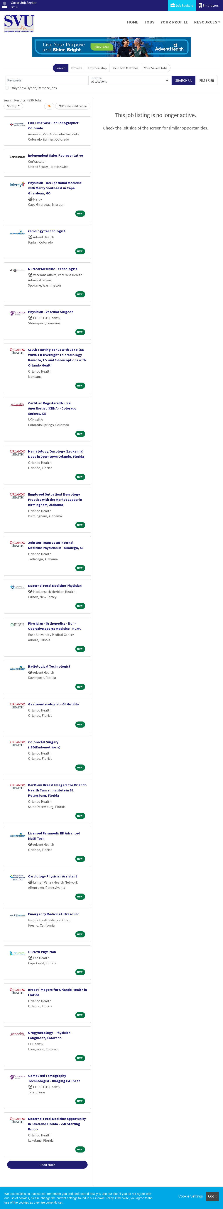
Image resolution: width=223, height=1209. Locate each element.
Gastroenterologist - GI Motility (53, 704)
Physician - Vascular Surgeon (50, 312)
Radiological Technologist (49, 666)
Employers (209, 5)
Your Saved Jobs (155, 68)
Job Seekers (182, 5)
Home (132, 22)
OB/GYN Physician (42, 952)
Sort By (12, 106)
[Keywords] (46, 80)
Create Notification (73, 106)
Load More (47, 1165)
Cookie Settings (190, 1196)
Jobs (149, 22)
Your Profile (174, 22)
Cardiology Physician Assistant (52, 876)
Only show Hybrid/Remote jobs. (33, 88)
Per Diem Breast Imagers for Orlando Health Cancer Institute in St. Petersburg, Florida (57, 790)
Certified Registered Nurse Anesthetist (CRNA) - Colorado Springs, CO (52, 408)
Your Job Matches (126, 68)
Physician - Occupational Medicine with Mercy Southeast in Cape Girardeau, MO (55, 188)
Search (61, 68)
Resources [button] (205, 22)
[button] (207, 80)
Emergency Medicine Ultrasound (53, 914)
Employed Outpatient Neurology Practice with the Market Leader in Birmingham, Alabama (55, 499)
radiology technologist (46, 231)
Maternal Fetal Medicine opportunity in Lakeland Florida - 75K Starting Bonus (57, 1123)
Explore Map (97, 68)
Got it (212, 1196)
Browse (76, 68)
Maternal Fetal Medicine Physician (55, 585)
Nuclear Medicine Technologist (52, 269)
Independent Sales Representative (55, 155)
